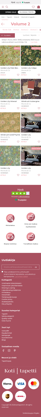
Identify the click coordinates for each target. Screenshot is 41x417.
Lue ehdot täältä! (21, 276)
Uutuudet (5, 331)
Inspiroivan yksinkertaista (12, 286)
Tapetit (4, 314)
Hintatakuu (6, 292)
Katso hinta (36, 148)
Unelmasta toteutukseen (11, 283)
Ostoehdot (6, 295)
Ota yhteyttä (7, 304)
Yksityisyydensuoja (9, 297)
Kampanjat (6, 335)
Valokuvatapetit (8, 316)
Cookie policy (7, 299)
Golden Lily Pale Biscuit (10, 68)
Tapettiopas (6, 361)
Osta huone (6, 321)
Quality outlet (7, 318)
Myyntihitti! (36, 48)
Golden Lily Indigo (29, 68)
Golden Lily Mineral (9, 101)
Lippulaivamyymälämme (11, 290)
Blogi (4, 340)
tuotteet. (26, 35)
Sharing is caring (8, 288)
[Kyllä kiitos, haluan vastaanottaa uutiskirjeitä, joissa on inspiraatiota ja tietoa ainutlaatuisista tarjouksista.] (20, 267)
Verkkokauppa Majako (31, 413)
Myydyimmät (7, 333)
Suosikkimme (7, 338)
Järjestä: (33, 35)
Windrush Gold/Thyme (10, 135)
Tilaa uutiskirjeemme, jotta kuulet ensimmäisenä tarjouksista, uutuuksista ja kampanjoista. (19, 274)
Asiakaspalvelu (7, 302)
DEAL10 (17, 48)
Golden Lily (26, 135)
